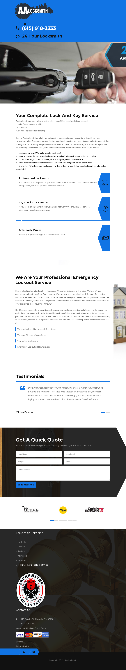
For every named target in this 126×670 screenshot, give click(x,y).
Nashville (22, 542)
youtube (34, 652)
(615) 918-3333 (39, 28)
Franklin (21, 546)
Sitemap (19, 641)
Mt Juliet (22, 560)
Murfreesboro (24, 556)
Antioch (21, 551)
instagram (24, 652)
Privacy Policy (22, 646)
